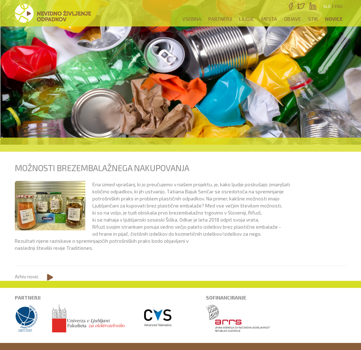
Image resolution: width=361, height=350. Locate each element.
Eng (339, 6)
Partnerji (220, 19)
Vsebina (191, 19)
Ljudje (246, 19)
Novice (334, 19)
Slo (327, 6)
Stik (313, 19)
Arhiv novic (27, 276)
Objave (292, 19)
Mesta (269, 19)
